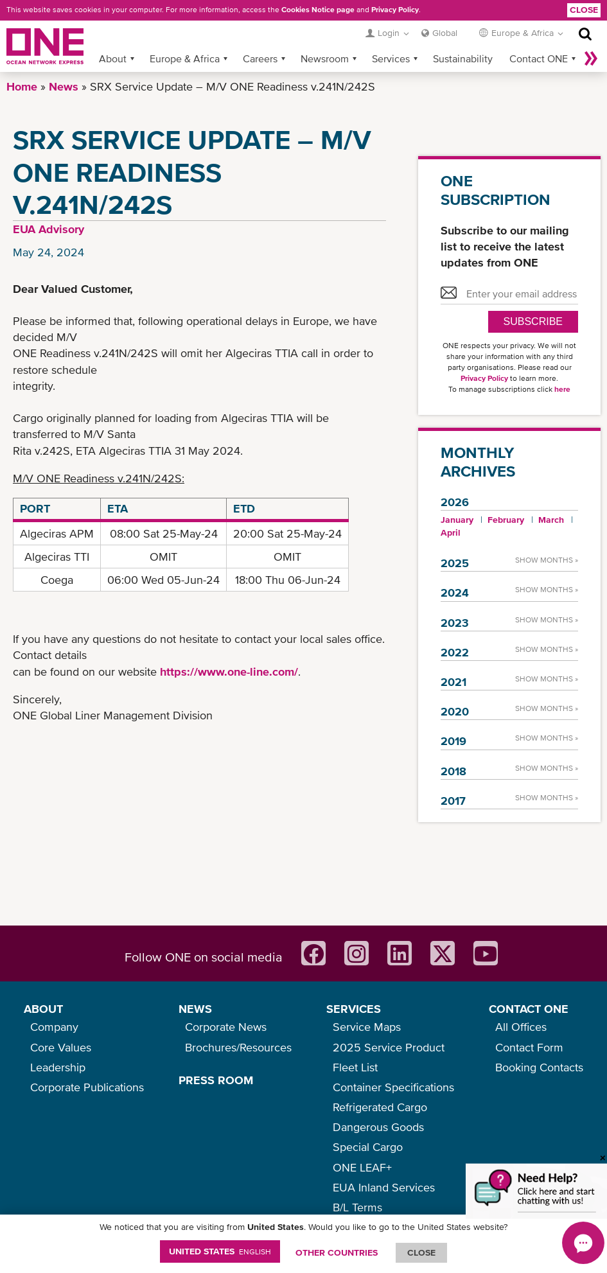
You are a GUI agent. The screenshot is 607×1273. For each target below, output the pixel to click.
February (506, 519)
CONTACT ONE (528, 1008)
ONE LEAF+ (362, 1167)
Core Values (60, 1047)
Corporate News (226, 1026)
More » (591, 58)
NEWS (195, 1008)
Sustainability (463, 58)
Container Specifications (393, 1087)
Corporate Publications (87, 1087)
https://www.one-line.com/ (229, 671)
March (551, 519)
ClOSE (421, 1252)
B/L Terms (357, 1207)
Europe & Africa (185, 58)
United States (220, 1251)
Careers (260, 58)
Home (21, 86)
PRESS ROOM (216, 1080)
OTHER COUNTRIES (336, 1252)
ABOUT (43, 1008)
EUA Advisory (48, 229)
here (562, 389)
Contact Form (529, 1047)
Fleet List (355, 1067)
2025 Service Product (388, 1047)
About (113, 58)
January (457, 519)
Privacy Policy (395, 9)
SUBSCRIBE (533, 321)
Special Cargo (368, 1147)
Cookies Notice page (318, 9)
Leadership (57, 1067)
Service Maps (367, 1026)
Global (444, 33)
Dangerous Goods (378, 1127)
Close (584, 9)
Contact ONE (538, 58)
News (63, 86)
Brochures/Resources (238, 1047)
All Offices (521, 1026)
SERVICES (353, 1008)
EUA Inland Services (384, 1187)
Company (54, 1026)
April (451, 532)
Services (391, 58)
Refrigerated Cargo (380, 1107)
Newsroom (325, 58)
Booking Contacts (539, 1067)
